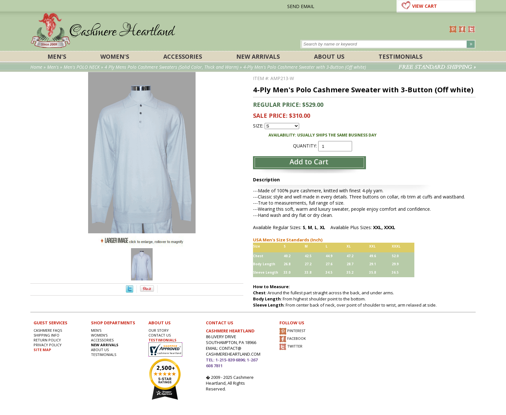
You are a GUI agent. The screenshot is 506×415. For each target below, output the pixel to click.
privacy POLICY (48, 344)
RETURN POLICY (47, 340)
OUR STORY (158, 330)
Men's (56, 56)
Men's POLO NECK (82, 67)
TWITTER (290, 346)
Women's (114, 56)
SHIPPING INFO (46, 335)
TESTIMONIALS (162, 340)
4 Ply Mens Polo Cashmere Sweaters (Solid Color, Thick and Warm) (171, 67)
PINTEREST (292, 331)
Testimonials (400, 56)
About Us (329, 56)
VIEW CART (424, 6)
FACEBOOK (292, 339)
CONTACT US (159, 335)
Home (36, 67)
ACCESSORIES (182, 56)
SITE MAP (42, 349)
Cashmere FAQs (48, 330)
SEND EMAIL (300, 6)
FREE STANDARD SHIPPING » (437, 67)
